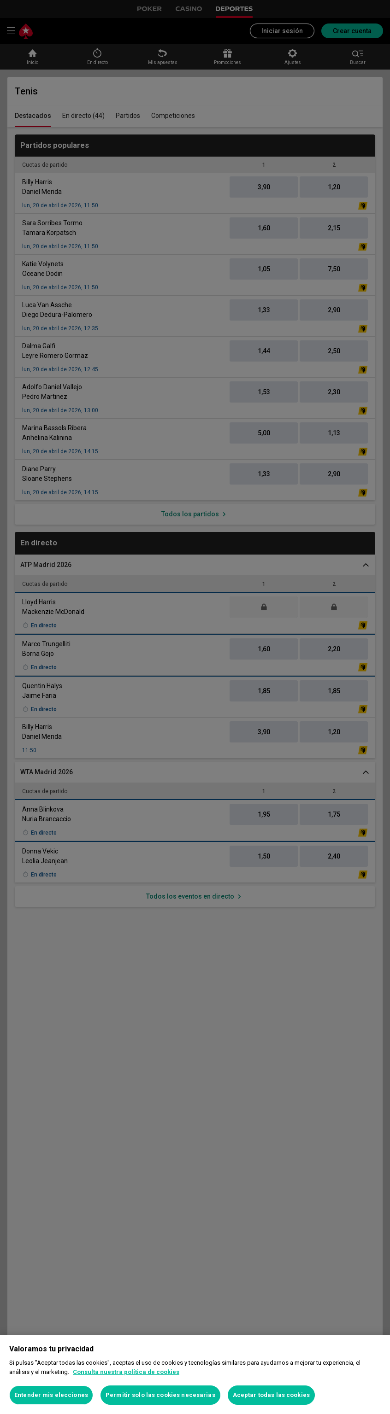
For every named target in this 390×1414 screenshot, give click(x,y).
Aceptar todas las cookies (271, 1394)
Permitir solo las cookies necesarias (160, 1394)
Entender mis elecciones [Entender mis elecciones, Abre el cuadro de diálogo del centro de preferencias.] (51, 1394)
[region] (195, 1374)
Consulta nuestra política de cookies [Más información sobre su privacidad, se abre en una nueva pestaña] (126, 1371)
